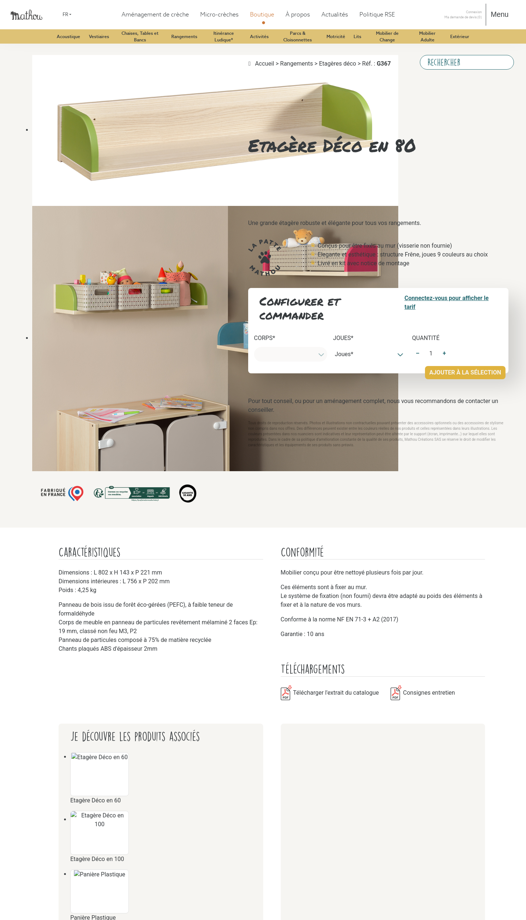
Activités (42, 408)
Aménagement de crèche (46, 45)
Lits (36, 691)
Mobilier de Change (55, 771)
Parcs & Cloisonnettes (58, 546)
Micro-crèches (34, 52)
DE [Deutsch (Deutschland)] (21, 26)
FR (9, 13)
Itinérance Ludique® (56, 375)
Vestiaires (43, 85)
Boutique (28, 58)
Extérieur (43, 870)
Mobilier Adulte (51, 817)
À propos (28, 916)
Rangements (46, 276)
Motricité (43, 606)
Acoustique (45, 65)
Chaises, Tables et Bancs (61, 177)
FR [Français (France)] (21, 33)
